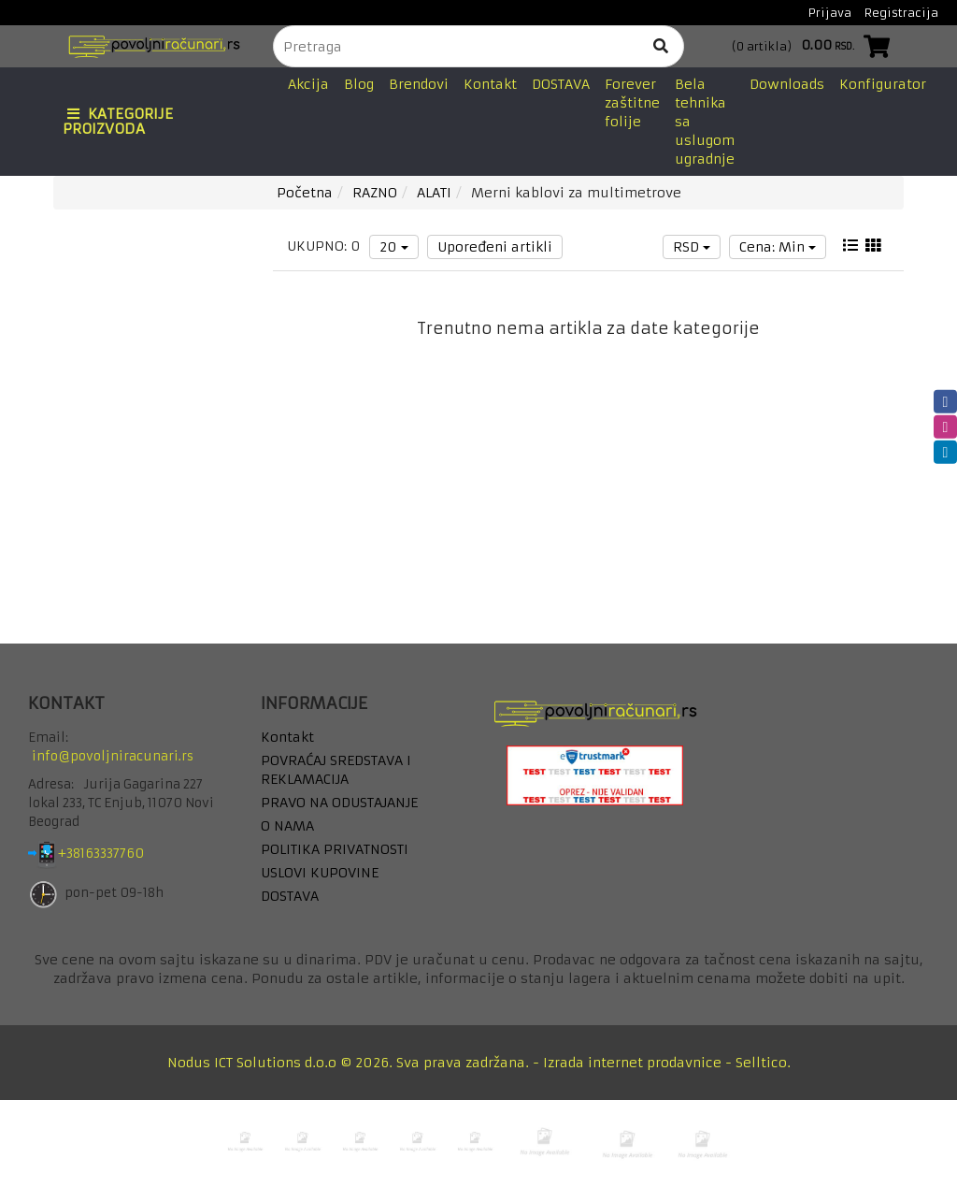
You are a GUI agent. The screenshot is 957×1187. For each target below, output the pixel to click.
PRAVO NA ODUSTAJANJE (339, 802)
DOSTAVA (561, 84)
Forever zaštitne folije (632, 103)
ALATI (434, 192)
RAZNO (374, 192)
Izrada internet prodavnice (632, 1062)
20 (393, 247)
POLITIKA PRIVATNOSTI (334, 849)
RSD (691, 247)
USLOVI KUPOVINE (320, 872)
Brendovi (419, 84)
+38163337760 (115, 854)
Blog (359, 84)
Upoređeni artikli (494, 247)
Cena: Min (777, 247)
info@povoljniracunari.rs (112, 756)
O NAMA (287, 826)
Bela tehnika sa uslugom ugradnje (705, 121)
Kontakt (490, 84)
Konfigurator (882, 84)
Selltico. (763, 1062)
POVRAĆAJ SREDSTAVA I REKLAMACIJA (336, 770)
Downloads (787, 84)
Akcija (308, 84)
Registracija (901, 13)
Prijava (829, 13)
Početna (305, 192)
